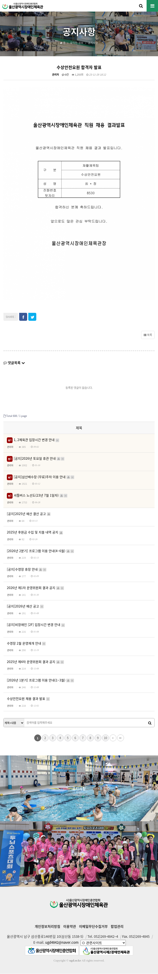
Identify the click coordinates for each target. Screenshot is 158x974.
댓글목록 (14, 363)
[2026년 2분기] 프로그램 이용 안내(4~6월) (40, 551)
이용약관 (69, 926)
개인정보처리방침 (47, 926)
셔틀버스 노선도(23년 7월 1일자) (41, 495)
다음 (113, 738)
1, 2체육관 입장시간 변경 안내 (37, 440)
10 (105, 738)
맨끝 (120, 738)
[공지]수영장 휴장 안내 (27, 569)
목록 (148, 335)
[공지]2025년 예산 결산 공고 (29, 514)
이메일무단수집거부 (93, 926)
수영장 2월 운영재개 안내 (26, 643)
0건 (65, 75)
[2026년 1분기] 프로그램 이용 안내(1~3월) (40, 680)
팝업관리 (117, 926)
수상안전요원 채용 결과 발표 (28, 698)
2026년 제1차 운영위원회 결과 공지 (35, 588)
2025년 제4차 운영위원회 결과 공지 (35, 662)
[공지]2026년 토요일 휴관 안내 (39, 458)
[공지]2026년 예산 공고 (25, 606)
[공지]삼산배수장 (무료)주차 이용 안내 (44, 477)
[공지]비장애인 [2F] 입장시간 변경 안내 (36, 625)
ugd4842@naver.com (62, 942)
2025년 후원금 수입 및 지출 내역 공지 (35, 532)
